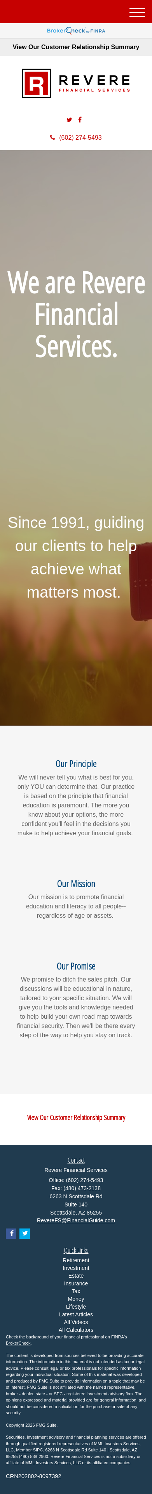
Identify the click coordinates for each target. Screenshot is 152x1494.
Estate (76, 1276)
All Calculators (76, 1330)
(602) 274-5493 (75, 137)
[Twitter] (69, 120)
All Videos (76, 1322)
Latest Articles (76, 1314)
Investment (76, 1268)
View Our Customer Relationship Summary (75, 47)
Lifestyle (76, 1307)
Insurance (76, 1283)
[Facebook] (80, 120)
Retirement (76, 1260)
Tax (76, 1291)
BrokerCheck (18, 1343)
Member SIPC (29, 1450)
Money (76, 1299)
